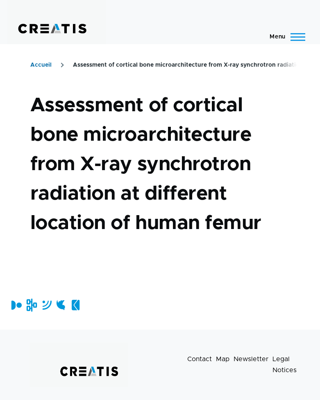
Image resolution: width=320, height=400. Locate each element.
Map (222, 359)
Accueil (41, 65)
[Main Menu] (285, 36)
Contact (199, 359)
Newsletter (251, 359)
